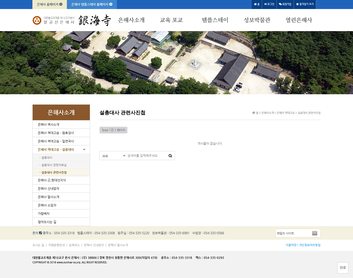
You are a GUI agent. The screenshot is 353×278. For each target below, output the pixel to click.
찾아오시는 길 (47, 222)
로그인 (269, 4)
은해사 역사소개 (48, 124)
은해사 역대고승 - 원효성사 (56, 133)
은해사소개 (131, 20)
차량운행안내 (56, 245)
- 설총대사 (45, 157)
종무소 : (166, 257)
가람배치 (44, 213)
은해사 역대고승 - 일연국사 (56, 141)
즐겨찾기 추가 (305, 4)
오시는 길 (38, 245)
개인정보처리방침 (310, 245)
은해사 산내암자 (48, 188)
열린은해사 (298, 20)
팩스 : (200, 257)
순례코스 (74, 245)
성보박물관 (257, 20)
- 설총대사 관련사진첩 (53, 172)
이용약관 (291, 245)
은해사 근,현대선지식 (52, 180)
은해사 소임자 (47, 205)
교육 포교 (171, 20)
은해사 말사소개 (48, 197)
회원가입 (285, 4)
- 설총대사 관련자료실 (53, 165)
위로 (343, 267)
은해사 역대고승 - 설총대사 (56, 149)
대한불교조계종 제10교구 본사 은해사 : (56, 257)
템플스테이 (215, 20)
